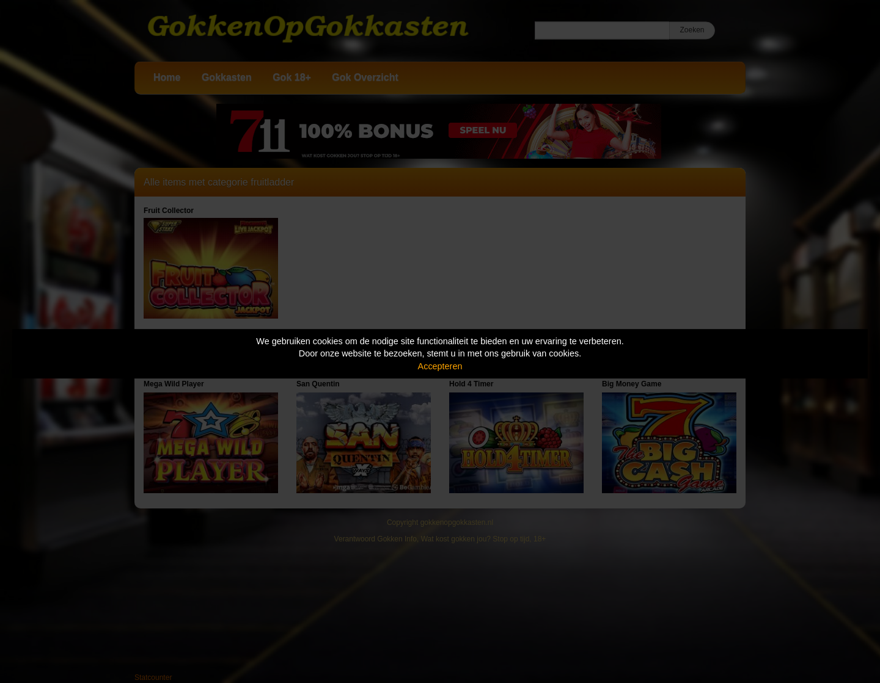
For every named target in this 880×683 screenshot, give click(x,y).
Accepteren (440, 366)
